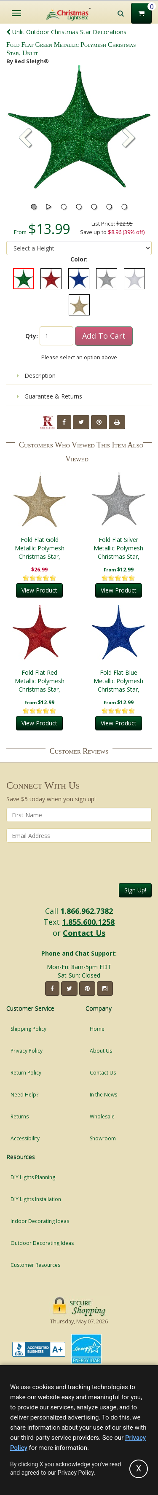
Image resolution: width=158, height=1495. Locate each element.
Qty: (31, 336)
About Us (101, 1050)
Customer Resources (35, 1265)
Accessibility (25, 1138)
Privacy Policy (27, 1050)
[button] (129, 139)
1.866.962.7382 (86, 911)
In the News (103, 1094)
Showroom (103, 1138)
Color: (79, 259)
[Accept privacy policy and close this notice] (138, 1469)
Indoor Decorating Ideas (40, 1221)
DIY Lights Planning (33, 1177)
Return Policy (26, 1072)
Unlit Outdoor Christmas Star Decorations (66, 32)
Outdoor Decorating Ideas (42, 1243)
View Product (39, 590)
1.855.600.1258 (88, 922)
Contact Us (84, 933)
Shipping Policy (28, 1028)
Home (97, 1028)
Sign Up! (135, 890)
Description (36, 376)
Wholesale (102, 1116)
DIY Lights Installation (36, 1199)
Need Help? (24, 1094)
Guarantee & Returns (49, 396)
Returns (20, 1116)
